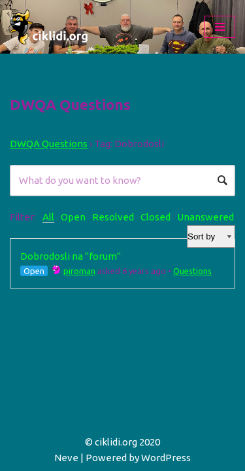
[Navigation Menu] (219, 27)
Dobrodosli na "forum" (70, 256)
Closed (155, 216)
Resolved (113, 216)
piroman (73, 270)
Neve (66, 457)
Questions (192, 270)
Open (73, 216)
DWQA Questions (49, 143)
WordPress (166, 457)
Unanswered (205, 216)
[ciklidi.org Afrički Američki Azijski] (49, 26)
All (48, 216)
